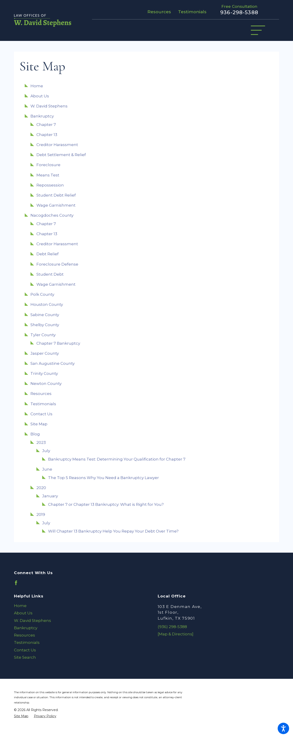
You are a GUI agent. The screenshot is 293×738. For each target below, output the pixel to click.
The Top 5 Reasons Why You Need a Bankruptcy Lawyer (103, 477)
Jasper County (44, 353)
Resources (159, 11)
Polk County (42, 294)
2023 (41, 442)
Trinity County (44, 373)
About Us (39, 96)
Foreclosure (48, 165)
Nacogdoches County (51, 215)
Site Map (38, 424)
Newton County (46, 383)
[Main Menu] (258, 30)
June (47, 469)
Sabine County (44, 314)
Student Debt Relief (56, 195)
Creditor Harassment (57, 144)
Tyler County (43, 335)
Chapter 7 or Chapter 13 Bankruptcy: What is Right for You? (106, 504)
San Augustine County (52, 363)
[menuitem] (75, 605)
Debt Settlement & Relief (61, 154)
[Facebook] (16, 583)
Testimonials (192, 11)
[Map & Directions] (175, 634)
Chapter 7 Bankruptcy (58, 343)
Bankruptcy (42, 116)
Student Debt (50, 274)
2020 (41, 487)
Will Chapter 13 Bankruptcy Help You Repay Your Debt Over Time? (113, 531)
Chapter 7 (46, 124)
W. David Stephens (49, 106)
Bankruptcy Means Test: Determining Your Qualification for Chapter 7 (116, 459)
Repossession (50, 185)
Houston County (46, 304)
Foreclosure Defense (57, 264)
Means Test (47, 175)
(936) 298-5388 (172, 626)
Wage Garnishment (56, 205)
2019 (40, 514)
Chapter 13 (46, 134)
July (46, 450)
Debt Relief (47, 254)
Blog (35, 434)
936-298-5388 (239, 12)
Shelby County (44, 324)
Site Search (25, 657)
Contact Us (41, 414)
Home (36, 86)
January (50, 496)
